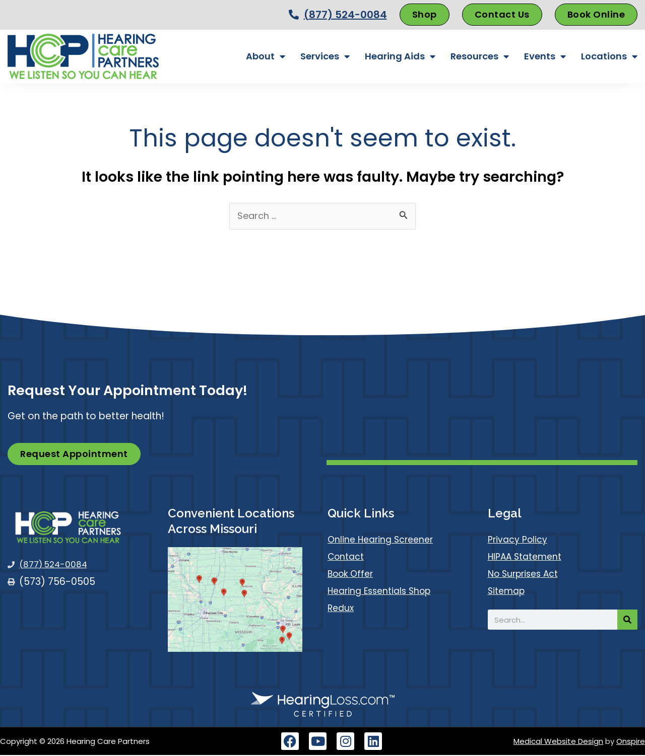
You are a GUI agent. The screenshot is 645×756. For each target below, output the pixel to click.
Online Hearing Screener (384, 540)
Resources (479, 56)
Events (545, 56)
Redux (342, 609)
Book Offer (352, 574)
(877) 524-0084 (345, 15)
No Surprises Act (526, 574)
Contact (348, 557)
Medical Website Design (558, 742)
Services (325, 56)
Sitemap (508, 591)
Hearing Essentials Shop (383, 591)
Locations (609, 56)
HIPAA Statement (528, 557)
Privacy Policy (520, 540)
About (265, 56)
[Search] (627, 621)
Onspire (630, 742)
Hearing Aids (400, 56)
